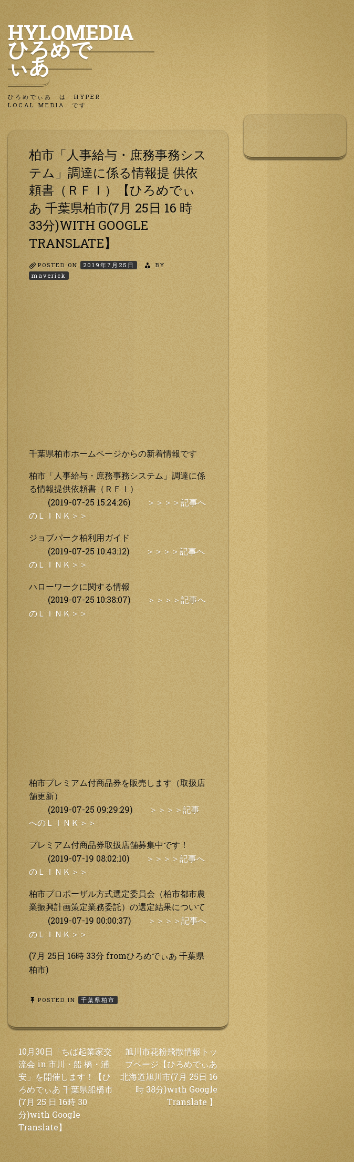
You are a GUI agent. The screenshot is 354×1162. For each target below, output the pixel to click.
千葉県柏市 (98, 1000)
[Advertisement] (118, 373)
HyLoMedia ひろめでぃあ (81, 48)
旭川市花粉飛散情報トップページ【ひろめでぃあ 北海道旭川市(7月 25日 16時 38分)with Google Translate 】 (168, 1076)
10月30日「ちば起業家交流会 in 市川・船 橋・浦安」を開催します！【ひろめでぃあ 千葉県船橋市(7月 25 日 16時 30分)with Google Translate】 (65, 1089)
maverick (49, 275)
